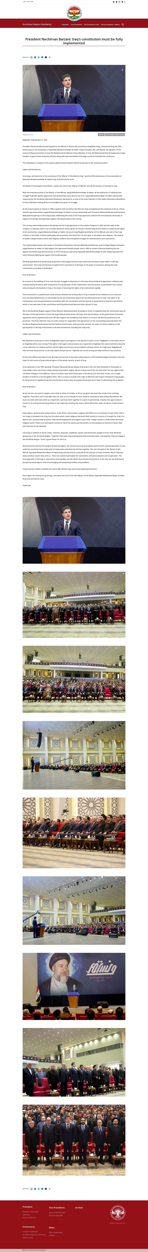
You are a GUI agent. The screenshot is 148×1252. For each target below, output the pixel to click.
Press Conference (29, 1218)
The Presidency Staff (91, 25)
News (111, 25)
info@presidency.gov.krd (117, 1223)
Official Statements (56, 1232)
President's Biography (30, 1212)
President (65, 25)
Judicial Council (28, 1237)
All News (52, 1235)
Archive (79, 1207)
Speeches (26, 1215)
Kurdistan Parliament (30, 1232)
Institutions (105, 25)
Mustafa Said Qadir (56, 1215)
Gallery (117, 25)
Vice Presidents (76, 25)
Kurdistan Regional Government (34, 1234)
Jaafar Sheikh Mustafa (57, 1212)
